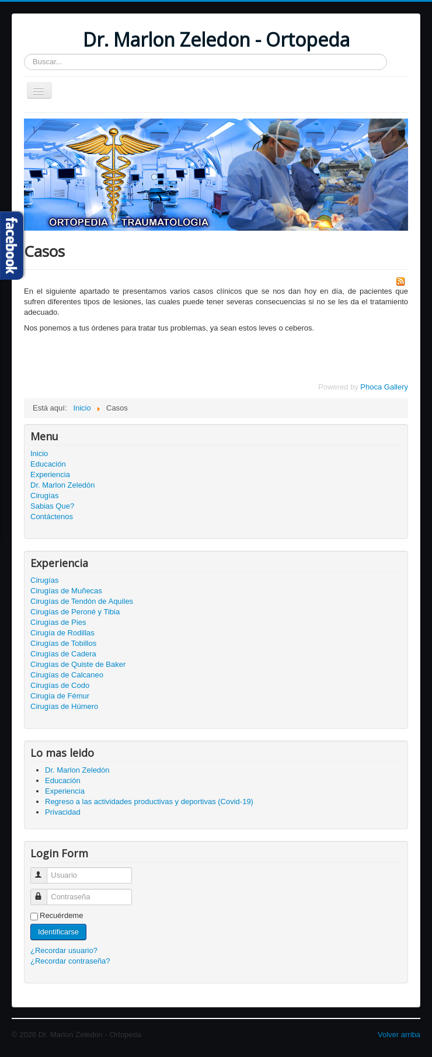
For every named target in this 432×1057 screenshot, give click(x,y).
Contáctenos (51, 516)
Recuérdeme (61, 915)
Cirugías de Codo (59, 685)
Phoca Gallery (384, 387)
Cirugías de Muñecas (66, 590)
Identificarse (58, 931)
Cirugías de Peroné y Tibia (75, 611)
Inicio (39, 453)
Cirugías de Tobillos (63, 643)
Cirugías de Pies (58, 622)
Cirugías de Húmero (64, 706)
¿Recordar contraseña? (70, 961)
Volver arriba (399, 1034)
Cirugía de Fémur (59, 695)
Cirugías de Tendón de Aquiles (81, 601)
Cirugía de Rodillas (62, 632)
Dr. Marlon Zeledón (62, 485)
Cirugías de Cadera (63, 653)
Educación (48, 464)
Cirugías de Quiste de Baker (78, 664)
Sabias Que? (52, 506)
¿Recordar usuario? (63, 950)
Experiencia (50, 474)
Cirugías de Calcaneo (66, 674)
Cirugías (44, 495)
